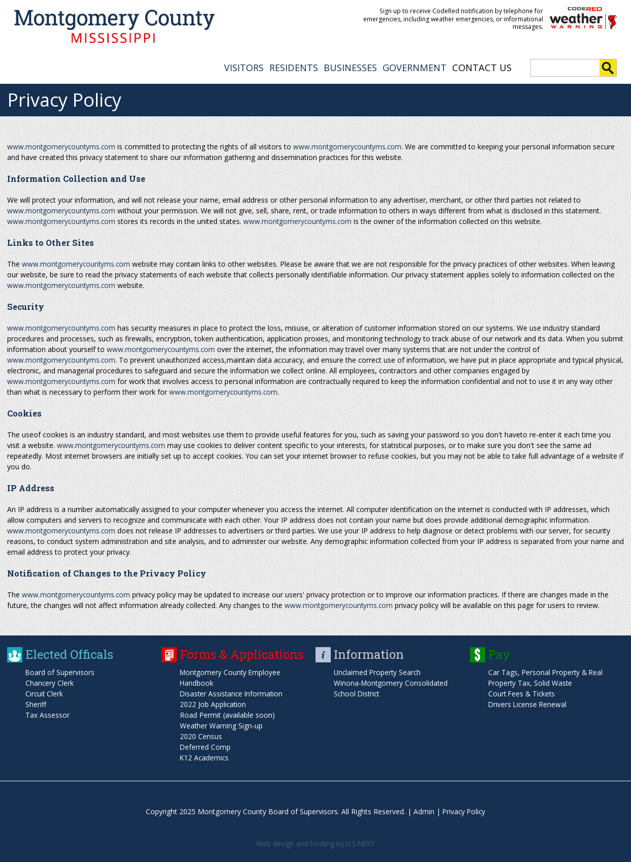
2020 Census (201, 735)
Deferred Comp (205, 746)
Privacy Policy (463, 810)
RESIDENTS (293, 66)
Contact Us (482, 66)
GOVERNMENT (415, 66)
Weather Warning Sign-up (221, 724)
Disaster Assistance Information (233, 692)
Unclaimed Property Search (378, 671)
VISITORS (244, 66)
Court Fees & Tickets (522, 692)
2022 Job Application (213, 703)
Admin (423, 810)
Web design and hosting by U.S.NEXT (315, 842)
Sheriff (35, 703)
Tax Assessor (47, 714)
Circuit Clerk (44, 692)
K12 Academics (205, 756)
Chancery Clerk (49, 682)
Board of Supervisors (60, 671)
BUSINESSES (350, 66)
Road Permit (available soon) (227, 714)
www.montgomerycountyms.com (62, 145)
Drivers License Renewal (528, 703)
